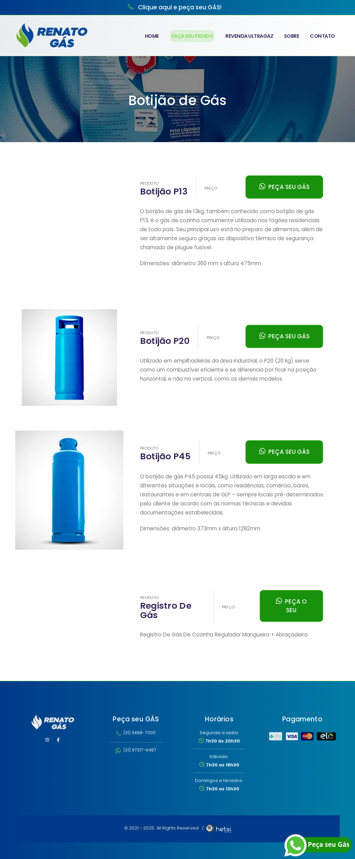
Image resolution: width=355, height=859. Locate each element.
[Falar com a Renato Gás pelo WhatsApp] (318, 845)
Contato (322, 36)
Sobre (292, 36)
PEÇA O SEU (291, 605)
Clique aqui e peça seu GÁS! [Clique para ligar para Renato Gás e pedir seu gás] (180, 7)
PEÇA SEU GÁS (284, 187)
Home (152, 36)
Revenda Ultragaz (249, 36)
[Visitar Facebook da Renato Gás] (58, 740)
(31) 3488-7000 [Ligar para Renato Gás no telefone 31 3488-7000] (135, 733)
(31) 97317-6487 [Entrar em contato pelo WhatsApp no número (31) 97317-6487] (136, 750)
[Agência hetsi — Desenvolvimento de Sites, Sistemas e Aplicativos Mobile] (218, 828)
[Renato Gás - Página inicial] (53, 722)
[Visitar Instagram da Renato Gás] (47, 740)
